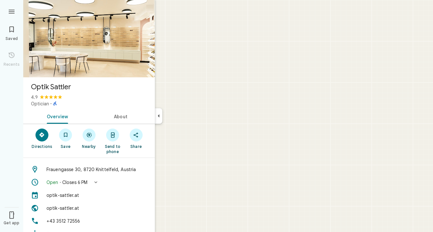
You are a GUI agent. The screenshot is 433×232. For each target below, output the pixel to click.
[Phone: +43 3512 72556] (89, 221)
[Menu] (11, 11)
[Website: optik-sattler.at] (89, 208)
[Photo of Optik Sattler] (89, 38)
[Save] (65, 138)
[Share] (136, 138)
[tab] (56, 116)
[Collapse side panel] (158, 116)
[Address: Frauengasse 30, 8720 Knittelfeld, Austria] (89, 169)
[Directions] (42, 138)
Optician (40, 104)
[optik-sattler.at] (89, 195)
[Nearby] (89, 138)
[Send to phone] (112, 140)
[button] (89, 182)
